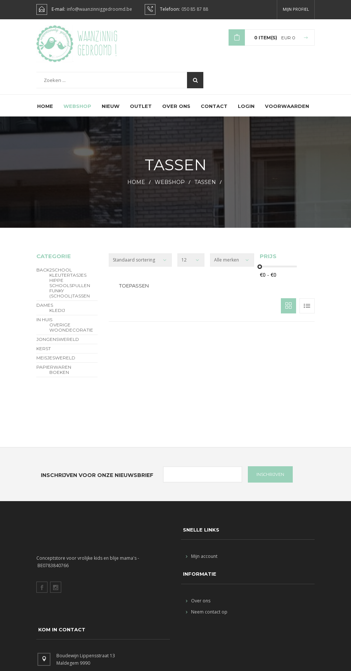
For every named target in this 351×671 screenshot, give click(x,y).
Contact (214, 112)
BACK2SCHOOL (54, 276)
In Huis (44, 326)
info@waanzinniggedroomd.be (99, 9)
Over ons (176, 112)
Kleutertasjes (67, 281)
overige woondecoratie (71, 334)
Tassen (205, 188)
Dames (44, 311)
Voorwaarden (287, 112)
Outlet (141, 112)
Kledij (57, 316)
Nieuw (110, 112)
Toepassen (134, 292)
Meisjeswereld (55, 364)
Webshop (77, 112)
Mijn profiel (296, 9)
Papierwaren (53, 373)
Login (246, 112)
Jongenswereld (57, 345)
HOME (136, 188)
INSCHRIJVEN (270, 480)
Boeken (59, 378)
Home (45, 112)
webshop (170, 188)
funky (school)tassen (69, 300)
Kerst (43, 355)
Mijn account (201, 562)
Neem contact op (206, 618)
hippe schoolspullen (69, 289)
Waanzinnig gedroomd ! (97, 44)
